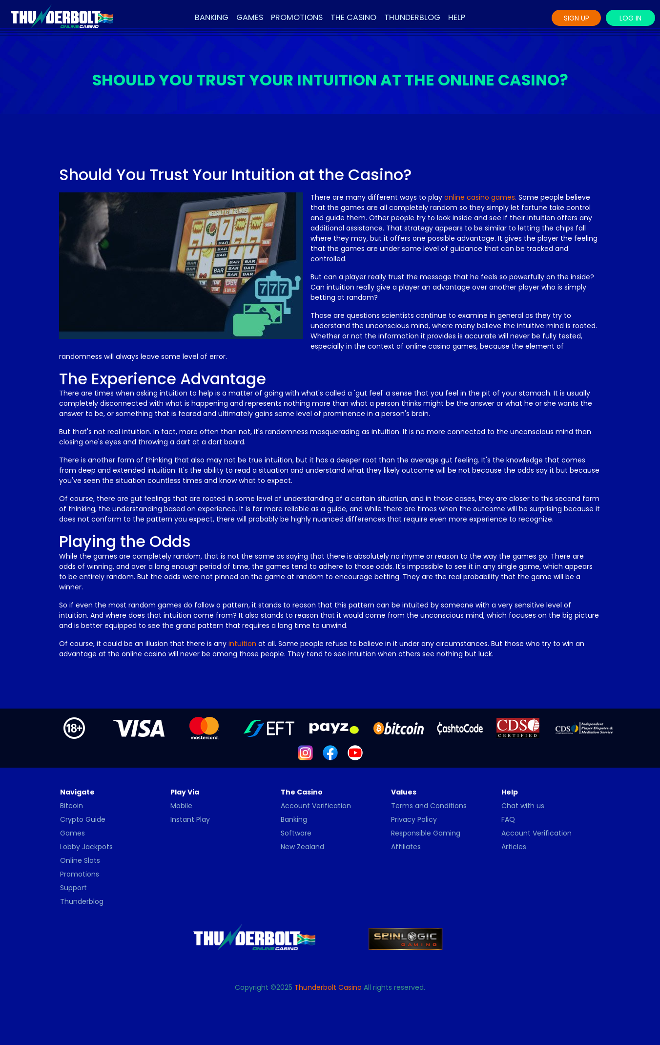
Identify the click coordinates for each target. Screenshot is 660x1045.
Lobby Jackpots (86, 847)
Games (249, 17)
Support (73, 888)
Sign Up (576, 18)
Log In (630, 18)
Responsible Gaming (425, 833)
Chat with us (522, 806)
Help (456, 17)
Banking (211, 17)
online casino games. (480, 197)
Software (296, 833)
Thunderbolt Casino (328, 987)
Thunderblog (412, 17)
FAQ (508, 819)
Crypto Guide (82, 819)
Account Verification (316, 806)
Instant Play (190, 819)
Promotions (297, 17)
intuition (242, 643)
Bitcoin (71, 806)
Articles (513, 847)
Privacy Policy (414, 819)
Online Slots (80, 860)
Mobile (181, 806)
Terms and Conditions (429, 806)
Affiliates (406, 847)
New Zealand (302, 847)
